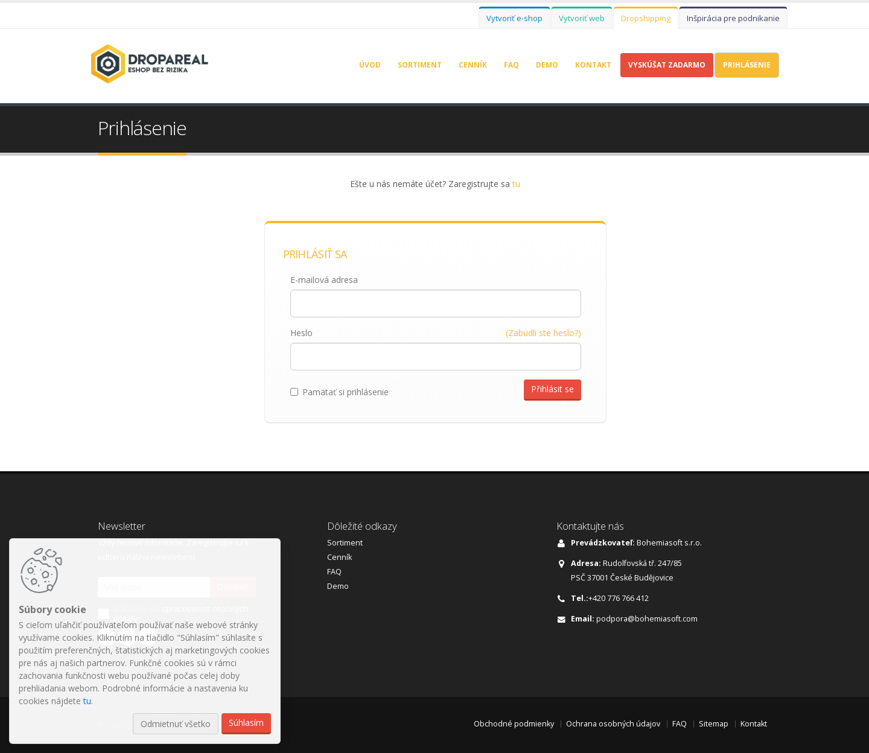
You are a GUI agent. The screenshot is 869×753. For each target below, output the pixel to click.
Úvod (370, 65)
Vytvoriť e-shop (514, 18)
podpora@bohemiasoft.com (647, 619)
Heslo (301, 332)
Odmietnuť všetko (176, 723)
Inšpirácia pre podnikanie (733, 18)
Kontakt (593, 65)
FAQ (511, 65)
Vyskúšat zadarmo (666, 65)
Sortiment (420, 65)
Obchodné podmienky (514, 724)
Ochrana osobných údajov (613, 724)
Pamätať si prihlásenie (339, 392)
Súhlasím (246, 722)
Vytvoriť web (582, 18)
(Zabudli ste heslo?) (543, 332)
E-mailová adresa (324, 279)
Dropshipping (645, 18)
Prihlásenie (747, 65)
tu (516, 183)
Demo (547, 65)
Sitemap (713, 724)
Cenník (473, 65)
